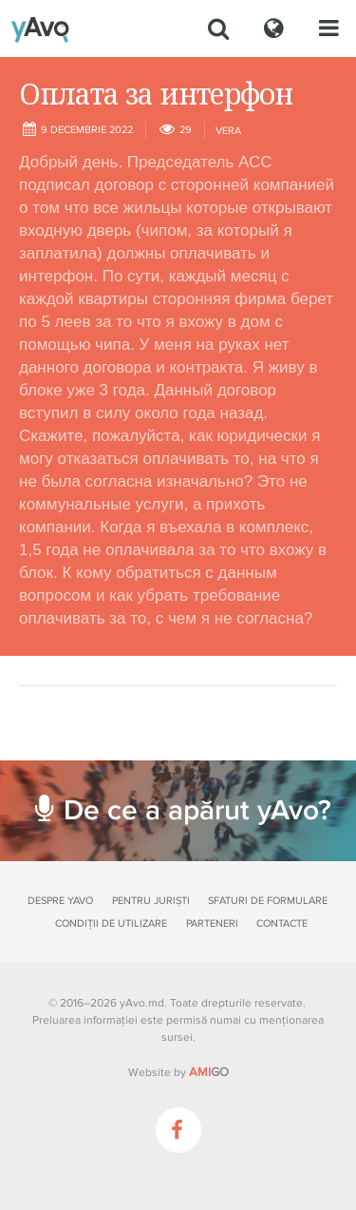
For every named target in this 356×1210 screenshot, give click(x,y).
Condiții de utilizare (111, 923)
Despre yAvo (60, 900)
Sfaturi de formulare (268, 900)
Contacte (282, 923)
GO (209, 1072)
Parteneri (212, 923)
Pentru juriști (151, 900)
